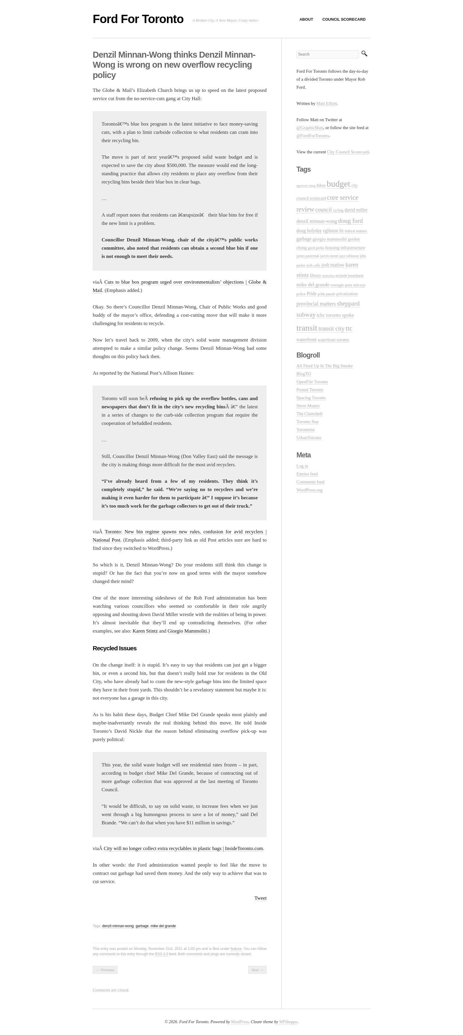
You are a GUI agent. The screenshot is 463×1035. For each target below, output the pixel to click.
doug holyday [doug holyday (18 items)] (309, 230)
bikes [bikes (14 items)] (321, 185)
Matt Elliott (327, 103)
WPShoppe (288, 1022)
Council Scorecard (344, 19)
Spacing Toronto (311, 397)
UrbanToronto (309, 437)
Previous (105, 970)
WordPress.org (309, 490)
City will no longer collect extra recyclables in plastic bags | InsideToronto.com (183, 848)
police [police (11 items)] (301, 294)
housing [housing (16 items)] (332, 247)
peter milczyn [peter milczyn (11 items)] (355, 285)
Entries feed (307, 474)
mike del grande (163, 926)
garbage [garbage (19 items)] (304, 238)
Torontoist (305, 429)
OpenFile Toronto (312, 381)
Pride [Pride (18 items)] (312, 293)
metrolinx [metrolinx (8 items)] (328, 275)
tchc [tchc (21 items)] (321, 315)
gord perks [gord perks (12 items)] (316, 248)
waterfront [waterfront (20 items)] (306, 339)
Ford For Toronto (138, 18)
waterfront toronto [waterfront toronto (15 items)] (333, 339)
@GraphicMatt (309, 127)
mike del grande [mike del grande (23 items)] (312, 284)
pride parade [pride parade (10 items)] (326, 294)
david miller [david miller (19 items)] (356, 209)
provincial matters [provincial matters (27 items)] (316, 304)
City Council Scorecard (348, 152)
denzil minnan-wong (118, 926)
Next (257, 970)
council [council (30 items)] (323, 210)
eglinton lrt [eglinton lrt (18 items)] (333, 230)
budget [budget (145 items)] (338, 184)
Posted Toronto (309, 389)
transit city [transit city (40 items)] (331, 328)
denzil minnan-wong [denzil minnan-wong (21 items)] (316, 221)
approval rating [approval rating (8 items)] (306, 185)
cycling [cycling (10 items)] (338, 210)
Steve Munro (307, 405)
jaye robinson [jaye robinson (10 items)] (349, 256)
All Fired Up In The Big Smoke (324, 365)
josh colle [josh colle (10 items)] (314, 265)
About (306, 19)
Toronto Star (307, 421)
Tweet (261, 898)
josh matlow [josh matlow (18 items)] (333, 264)
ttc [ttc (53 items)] (349, 328)
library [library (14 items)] (315, 275)
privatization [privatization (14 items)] (347, 293)
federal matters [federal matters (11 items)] (356, 231)
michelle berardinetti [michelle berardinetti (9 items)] (349, 275)
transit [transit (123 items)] (306, 327)
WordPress (240, 1022)
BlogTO (303, 373)
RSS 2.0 (161, 954)
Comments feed (310, 482)
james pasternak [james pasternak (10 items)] (307, 256)
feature (236, 949)
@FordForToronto (312, 135)
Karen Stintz (145, 631)
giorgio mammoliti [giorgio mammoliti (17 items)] (330, 238)
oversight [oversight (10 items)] (337, 285)
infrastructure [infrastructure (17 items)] (352, 247)
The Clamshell (309, 413)
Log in (302, 466)
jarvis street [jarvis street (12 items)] (329, 256)
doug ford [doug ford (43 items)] (350, 220)
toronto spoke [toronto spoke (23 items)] (340, 315)
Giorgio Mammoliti (187, 631)
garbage (142, 926)
